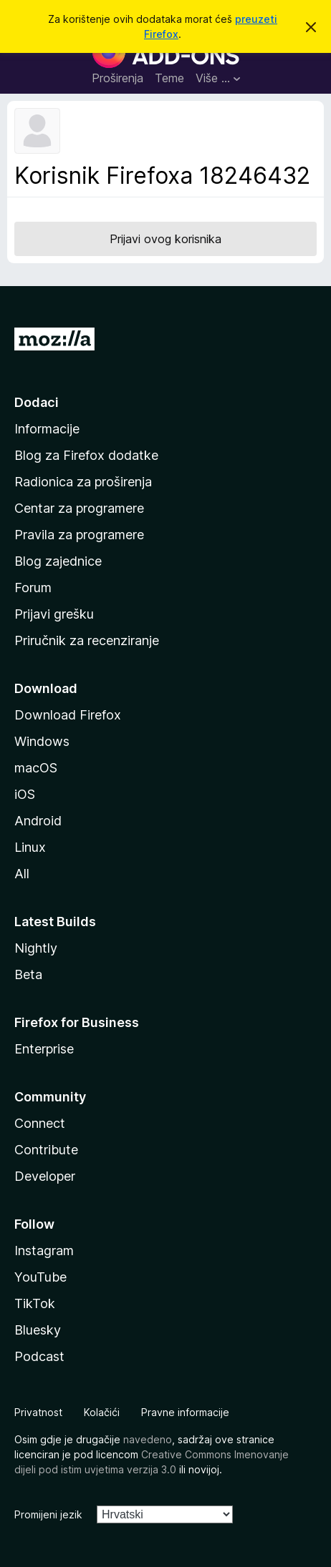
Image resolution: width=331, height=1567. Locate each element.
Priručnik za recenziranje (86, 640)
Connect (39, 1123)
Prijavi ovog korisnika (165, 239)
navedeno (147, 1439)
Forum (33, 587)
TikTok (34, 1303)
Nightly (35, 948)
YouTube (40, 1276)
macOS (35, 767)
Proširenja (117, 78)
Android (38, 820)
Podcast (39, 1356)
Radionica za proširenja (83, 481)
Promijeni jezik (48, 1514)
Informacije (47, 428)
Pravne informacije (185, 1412)
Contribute (46, 1149)
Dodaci (36, 402)
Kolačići (102, 1412)
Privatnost (38, 1412)
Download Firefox (67, 714)
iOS (24, 794)
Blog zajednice (58, 561)
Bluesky (37, 1329)
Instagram (44, 1250)
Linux (30, 847)
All (21, 873)
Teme (169, 78)
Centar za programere (79, 508)
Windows (41, 741)
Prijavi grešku (54, 614)
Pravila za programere (79, 534)
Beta (28, 974)
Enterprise (44, 1048)
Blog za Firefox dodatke (86, 455)
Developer (44, 1176)
